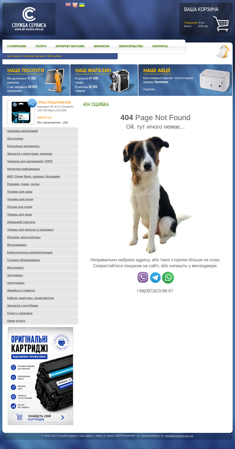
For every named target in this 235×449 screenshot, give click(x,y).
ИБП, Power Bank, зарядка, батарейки (33, 176)
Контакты (160, 46)
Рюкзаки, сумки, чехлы (23, 184)
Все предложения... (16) (52, 122)
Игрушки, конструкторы (24, 237)
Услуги (40, 46)
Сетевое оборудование (23, 260)
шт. (201, 17)
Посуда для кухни (19, 207)
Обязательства (131, 46)
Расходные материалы (23, 146)
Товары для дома (19, 214)
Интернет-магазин (34, 56)
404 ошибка (54, 56)
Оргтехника (15, 138)
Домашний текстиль (21, 222)
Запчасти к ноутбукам (22, 305)
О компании (16, 46)
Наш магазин (96, 71)
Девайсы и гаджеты (21, 290)
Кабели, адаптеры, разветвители (30, 298)
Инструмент (15, 267)
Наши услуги (30, 71)
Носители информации (23, 169)
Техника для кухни (20, 199)
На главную (14, 56)
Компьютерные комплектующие (30, 252)
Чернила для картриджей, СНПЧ (30, 161)
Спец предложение (54, 102)
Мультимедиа (16, 245)
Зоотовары (15, 275)
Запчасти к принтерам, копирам (29, 153)
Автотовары (15, 283)
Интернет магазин (70, 46)
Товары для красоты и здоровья (30, 229)
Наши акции (178, 71)
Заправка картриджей (22, 131)
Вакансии (101, 46)
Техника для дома (19, 191)
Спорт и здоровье (20, 313)
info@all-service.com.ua (179, 435)
